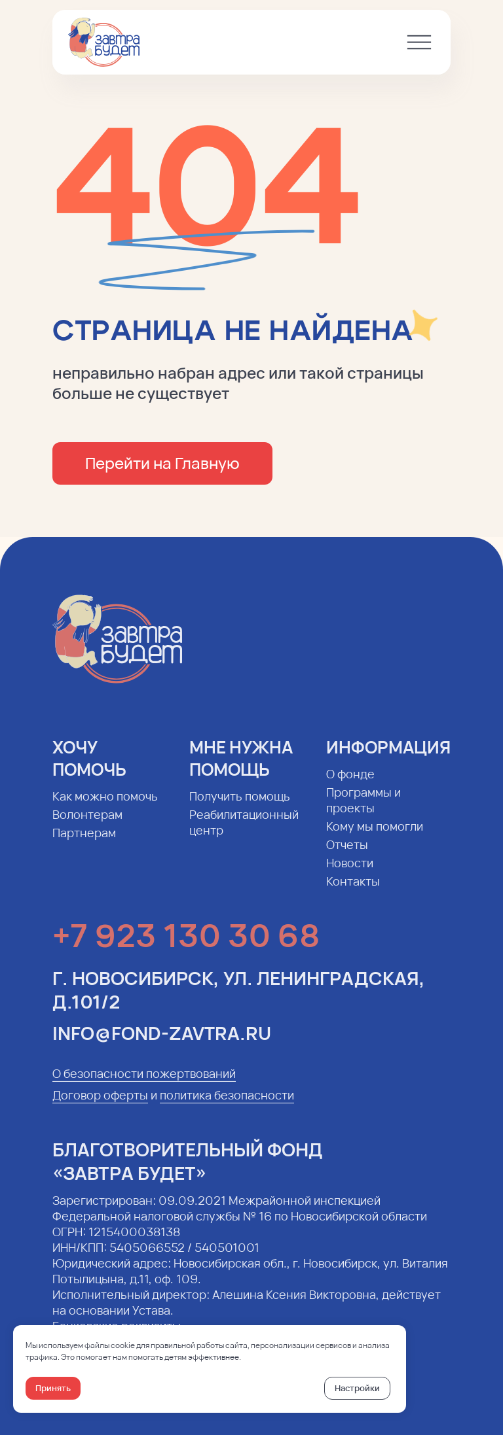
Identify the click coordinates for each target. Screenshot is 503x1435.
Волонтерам (87, 825)
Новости (349, 873)
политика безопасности (227, 1105)
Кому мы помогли (374, 836)
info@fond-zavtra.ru (161, 1043)
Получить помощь (239, 806)
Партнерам (84, 843)
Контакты (353, 891)
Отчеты (347, 855)
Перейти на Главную (162, 463)
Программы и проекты (363, 810)
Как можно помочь (105, 806)
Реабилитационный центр (244, 832)
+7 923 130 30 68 (186, 945)
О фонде (350, 784)
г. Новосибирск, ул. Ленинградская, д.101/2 (238, 1000)
